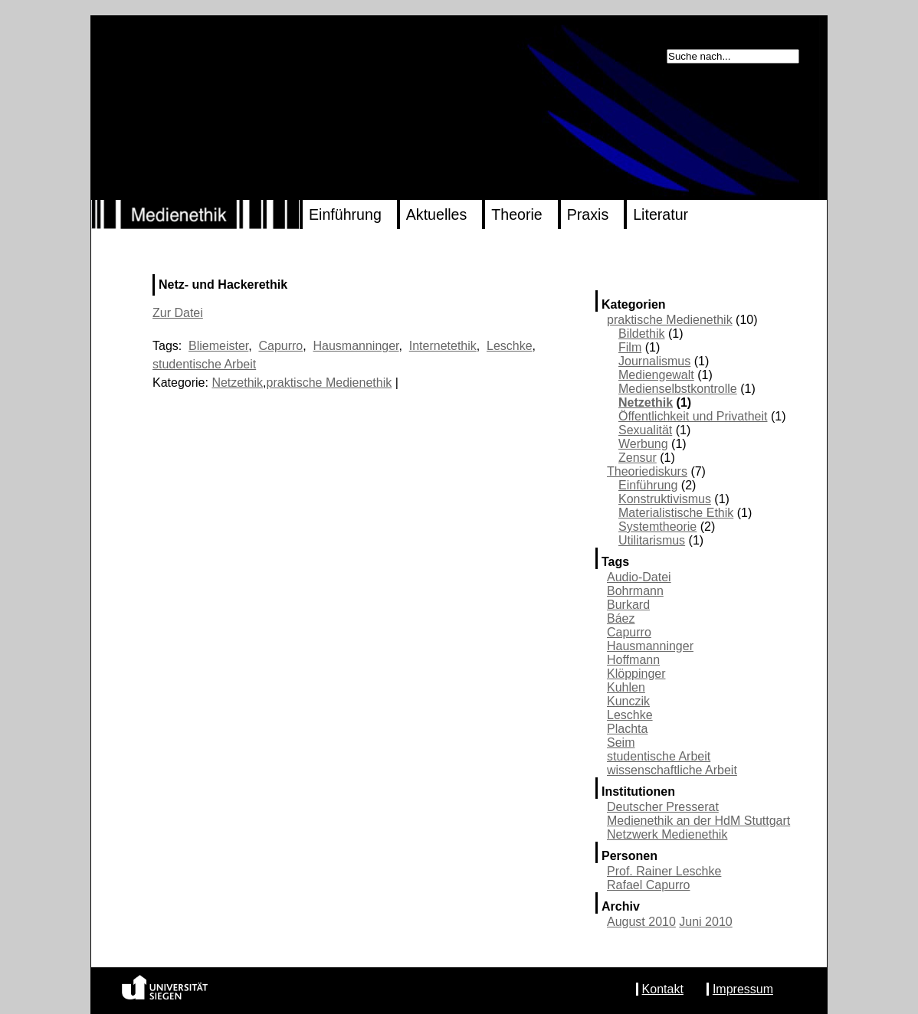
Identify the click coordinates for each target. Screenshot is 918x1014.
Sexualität (645, 430)
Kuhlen (626, 687)
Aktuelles (436, 214)
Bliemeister (218, 345)
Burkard (628, 604)
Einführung (345, 214)
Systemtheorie (657, 526)
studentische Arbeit (658, 756)
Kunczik (628, 701)
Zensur (637, 457)
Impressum (743, 989)
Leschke (630, 714)
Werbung (643, 443)
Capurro (629, 632)
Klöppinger (636, 673)
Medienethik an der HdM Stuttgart (698, 820)
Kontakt (663, 989)
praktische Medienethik (670, 319)
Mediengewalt (656, 374)
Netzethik (645, 402)
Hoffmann (633, 659)
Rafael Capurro (648, 884)
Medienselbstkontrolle (677, 388)
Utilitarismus (651, 540)
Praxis (587, 214)
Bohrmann (635, 590)
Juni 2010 (705, 921)
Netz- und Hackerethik (223, 284)
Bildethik (641, 333)
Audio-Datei (639, 577)
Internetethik (443, 345)
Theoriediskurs (647, 471)
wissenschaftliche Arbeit (672, 770)
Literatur (660, 214)
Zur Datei (177, 312)
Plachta (627, 728)
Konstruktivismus (664, 498)
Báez (620, 618)
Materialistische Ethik (675, 512)
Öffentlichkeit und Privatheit (692, 416)
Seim (620, 742)
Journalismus (654, 361)
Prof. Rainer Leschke (664, 871)
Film (629, 347)
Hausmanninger (650, 646)
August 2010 (641, 921)
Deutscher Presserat (663, 806)
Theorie (516, 214)
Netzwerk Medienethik (667, 834)
